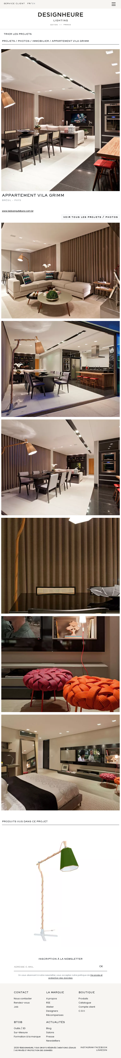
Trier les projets (18, 34)
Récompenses (54, 1015)
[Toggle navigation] (113, 4)
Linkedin (101, 1050)
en (33, 4)
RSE (48, 1002)
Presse (50, 1036)
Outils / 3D (20, 1028)
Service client (14, 4)
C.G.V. (82, 1011)
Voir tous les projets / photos (90, 217)
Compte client (87, 1006)
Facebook (100, 1047)
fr (28, 4)
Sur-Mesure (21, 1032)
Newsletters (53, 1040)
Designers (52, 1011)
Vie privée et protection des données (33, 1050)
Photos (23, 41)
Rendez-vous (22, 1002)
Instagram (87, 1047)
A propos (51, 998)
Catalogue (85, 1002)
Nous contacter (23, 998)
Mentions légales (67, 1047)
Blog (48, 1028)
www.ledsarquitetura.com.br (17, 210)
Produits (83, 998)
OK (101, 966)
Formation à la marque (27, 1036)
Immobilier (40, 41)
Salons (50, 1032)
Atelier (50, 1006)
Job (16, 1006)
